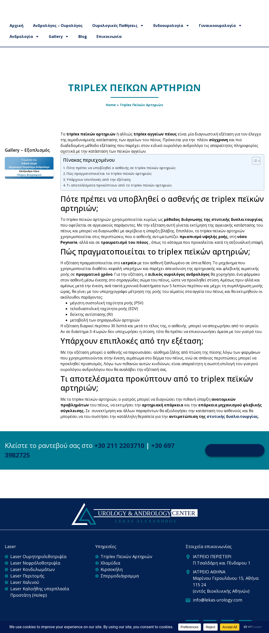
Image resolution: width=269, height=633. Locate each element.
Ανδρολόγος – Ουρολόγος (58, 35)
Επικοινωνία (109, 46)
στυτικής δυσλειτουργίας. (233, 416)
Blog (82, 46)
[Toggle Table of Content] (253, 161)
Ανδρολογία (24, 46)
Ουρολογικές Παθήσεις (118, 35)
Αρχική (16, 35)
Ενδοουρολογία (171, 35)
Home (111, 105)
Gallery (59, 46)
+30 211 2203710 (119, 445)
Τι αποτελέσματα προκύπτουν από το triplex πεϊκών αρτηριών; (119, 185)
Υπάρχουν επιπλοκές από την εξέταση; (98, 179)
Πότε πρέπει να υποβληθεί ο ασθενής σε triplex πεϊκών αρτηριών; (121, 168)
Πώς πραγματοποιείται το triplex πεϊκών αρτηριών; (109, 173)
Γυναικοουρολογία (220, 35)
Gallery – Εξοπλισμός (27, 150)
